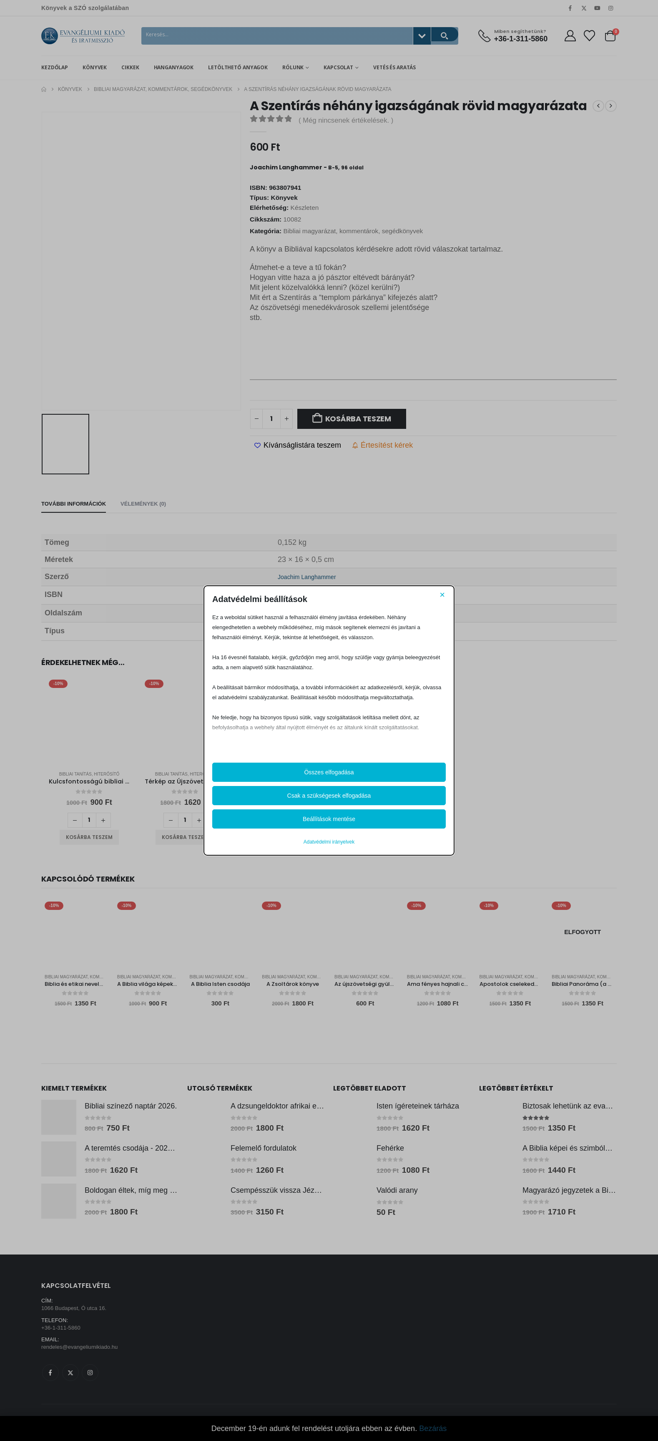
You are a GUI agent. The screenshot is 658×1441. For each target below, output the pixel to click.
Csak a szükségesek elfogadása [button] (329, 795)
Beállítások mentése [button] (329, 819)
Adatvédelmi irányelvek (329, 842)
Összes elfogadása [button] (329, 772)
